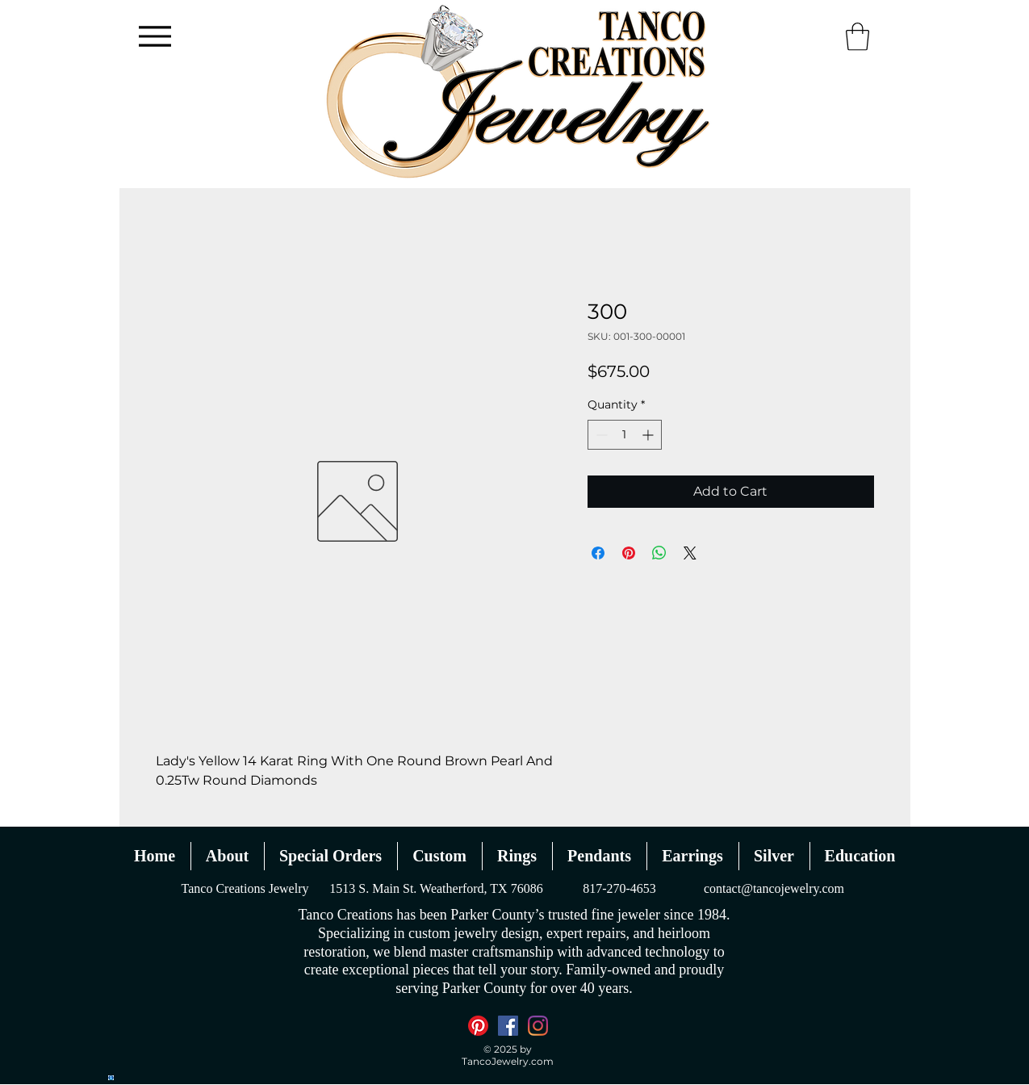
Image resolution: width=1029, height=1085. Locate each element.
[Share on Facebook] (598, 553)
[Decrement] (600, 435)
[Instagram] (538, 1026)
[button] (857, 37)
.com (541, 1061)
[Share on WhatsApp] (659, 553)
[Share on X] (690, 553)
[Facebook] (508, 1026)
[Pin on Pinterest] (628, 553)
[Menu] (155, 36)
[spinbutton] (624, 435)
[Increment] (649, 435)
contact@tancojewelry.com (774, 888)
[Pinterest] (478, 1026)
